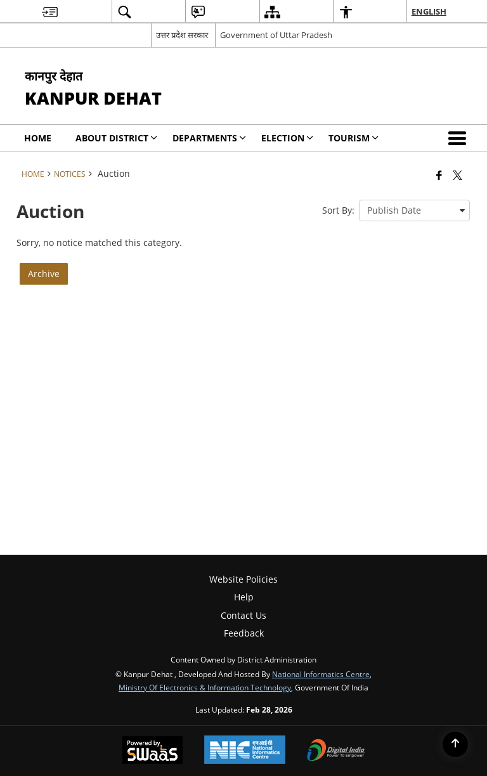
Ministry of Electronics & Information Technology (205, 687)
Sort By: (338, 210)
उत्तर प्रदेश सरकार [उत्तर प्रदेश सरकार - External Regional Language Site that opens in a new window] (182, 35)
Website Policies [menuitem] (243, 579)
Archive (44, 274)
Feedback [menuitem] (244, 633)
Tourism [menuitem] (353, 138)
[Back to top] (455, 744)
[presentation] (414, 210)
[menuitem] (49, 11)
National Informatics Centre (321, 674)
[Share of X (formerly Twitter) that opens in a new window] (457, 175)
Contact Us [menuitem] (243, 615)
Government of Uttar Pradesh (276, 35)
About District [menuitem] (116, 138)
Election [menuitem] (287, 138)
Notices (70, 174)
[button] (460, 138)
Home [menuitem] (37, 138)
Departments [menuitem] (209, 138)
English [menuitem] (429, 11)
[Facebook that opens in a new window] (439, 175)
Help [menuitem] (244, 597)
